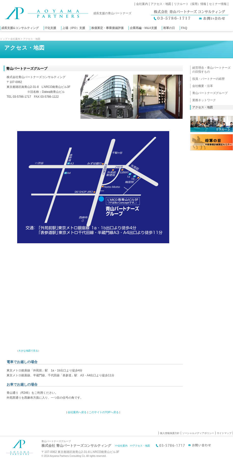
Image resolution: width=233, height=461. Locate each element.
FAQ (184, 28)
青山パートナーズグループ (210, 93)
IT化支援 (50, 28)
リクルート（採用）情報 (190, 4)
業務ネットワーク (204, 100)
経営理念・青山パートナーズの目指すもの (211, 69)
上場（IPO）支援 (73, 28)
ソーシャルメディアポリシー (198, 433)
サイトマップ (224, 433)
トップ (3, 39)
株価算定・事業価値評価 (107, 28)
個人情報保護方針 (170, 433)
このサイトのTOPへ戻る (103, 412)
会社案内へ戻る (77, 412)
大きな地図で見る (28, 350)
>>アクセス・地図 (140, 445)
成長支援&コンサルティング (20, 28)
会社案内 (142, 4)
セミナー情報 (218, 4)
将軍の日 (169, 28)
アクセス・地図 (161, 4)
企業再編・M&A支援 (143, 28)
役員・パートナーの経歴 (208, 79)
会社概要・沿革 (202, 86)
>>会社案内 (121, 445)
